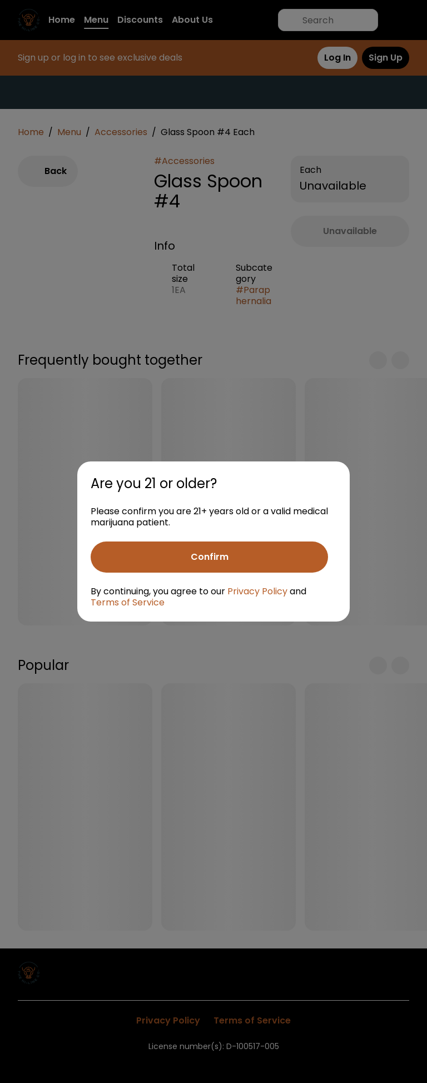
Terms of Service (128, 602)
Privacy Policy (257, 591)
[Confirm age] (209, 557)
